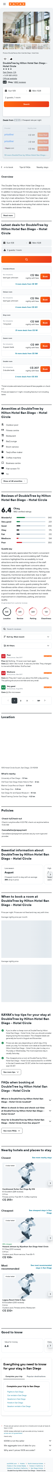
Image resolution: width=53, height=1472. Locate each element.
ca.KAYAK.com (12, 1420)
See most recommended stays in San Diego (41, 1223)
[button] (4, 4)
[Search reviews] (29, 629)
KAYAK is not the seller (28, 1397)
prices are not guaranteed (13, 1390)
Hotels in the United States (16, 1423)
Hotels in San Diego (15, 1359)
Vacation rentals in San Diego (19, 1363)
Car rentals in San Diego (17, 1352)
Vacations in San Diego (16, 1356)
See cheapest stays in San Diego (40, 1168)
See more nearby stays (42, 1114)
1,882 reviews (20, 82)
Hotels (22, 1420)
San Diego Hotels (37, 1425)
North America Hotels (35, 1420)
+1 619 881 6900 (10, 75)
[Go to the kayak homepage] (17, 4)
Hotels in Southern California (17, 1425)
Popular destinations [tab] (36, 1333)
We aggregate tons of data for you (28, 1402)
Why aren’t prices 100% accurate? (28, 1407)
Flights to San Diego (15, 1348)
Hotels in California (36, 1423)
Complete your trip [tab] (14, 1333)
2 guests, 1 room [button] (13, 97)
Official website (10, 78)
